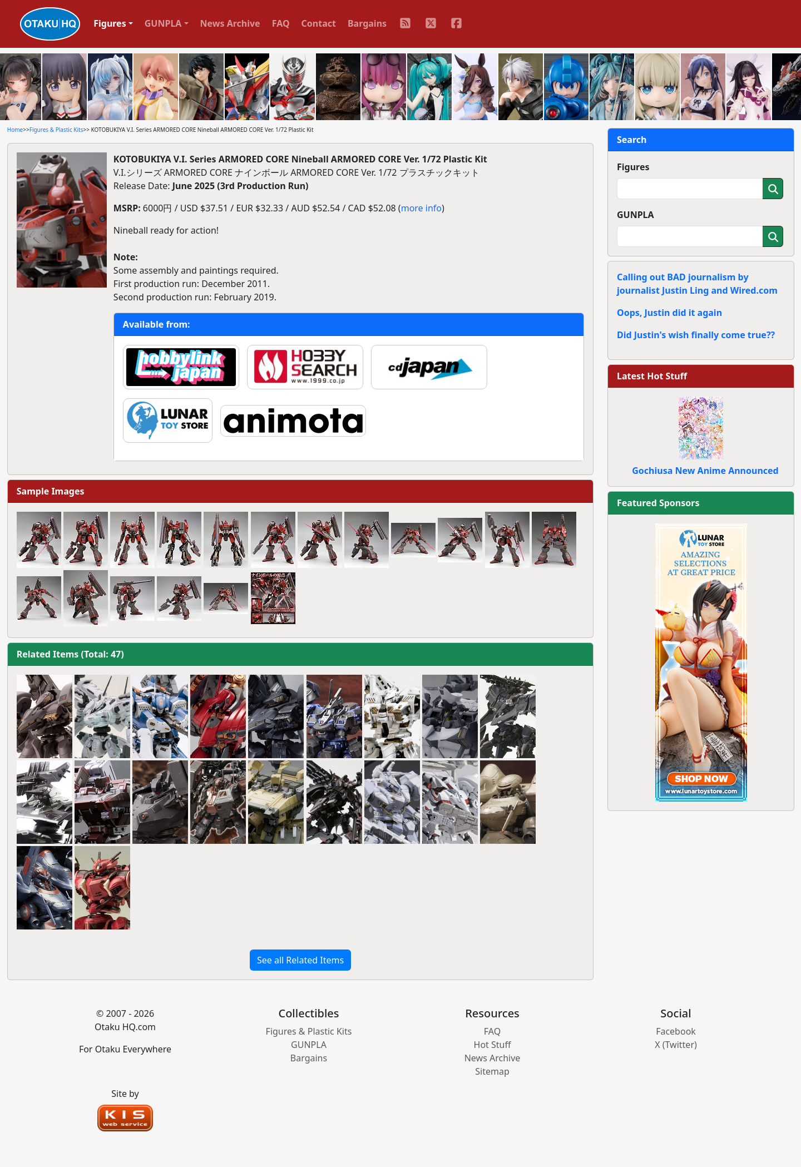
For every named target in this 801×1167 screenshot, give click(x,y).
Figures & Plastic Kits (56, 129)
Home (15, 129)
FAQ (281, 23)
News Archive (230, 23)
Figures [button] (109, 23)
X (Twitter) (676, 1045)
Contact (318, 23)
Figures (633, 167)
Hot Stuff (492, 1045)
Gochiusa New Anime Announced (705, 470)
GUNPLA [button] (163, 23)
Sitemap (492, 1071)
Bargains (367, 23)
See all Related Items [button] (300, 960)
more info (421, 208)
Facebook (676, 1031)
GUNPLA (635, 215)
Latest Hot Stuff (652, 376)
